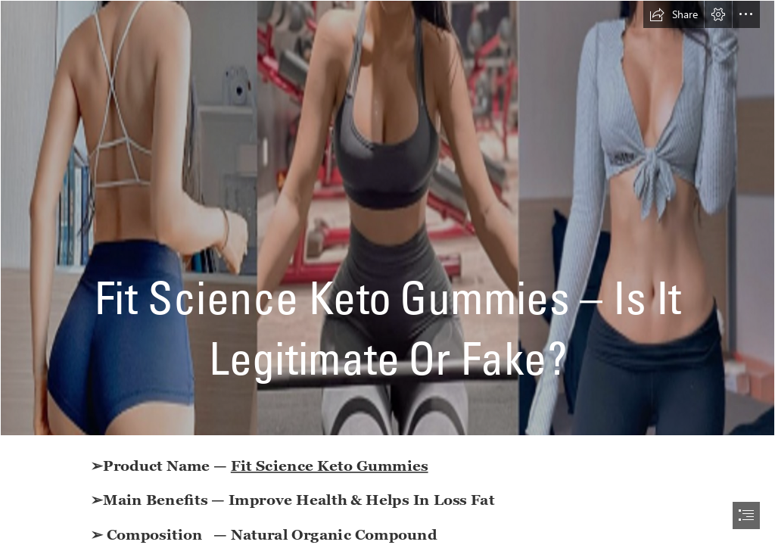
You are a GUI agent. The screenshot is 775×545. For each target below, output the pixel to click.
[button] (673, 14)
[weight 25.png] (387, 218)
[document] (387, 272)
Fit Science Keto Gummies (329, 465)
